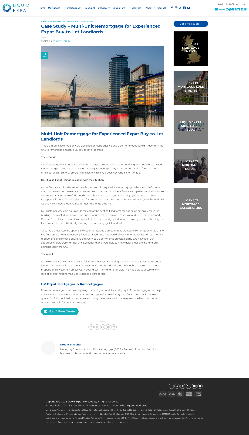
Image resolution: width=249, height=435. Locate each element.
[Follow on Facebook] (172, 8)
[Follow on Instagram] (176, 8)
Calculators (120, 7)
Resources (136, 7)
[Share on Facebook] (91, 327)
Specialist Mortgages (97, 7)
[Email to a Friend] (102, 327)
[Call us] (188, 386)
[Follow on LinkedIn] (184, 8)
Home (42, 8)
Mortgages (55, 7)
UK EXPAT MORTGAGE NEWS (190, 47)
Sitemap (106, 405)
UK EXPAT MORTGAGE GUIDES (190, 165)
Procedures (93, 405)
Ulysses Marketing (136, 405)
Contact (161, 8)
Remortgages (73, 7)
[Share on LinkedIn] (114, 327)
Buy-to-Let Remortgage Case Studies (60, 21)
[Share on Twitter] (96, 327)
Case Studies (86, 21)
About (150, 7)
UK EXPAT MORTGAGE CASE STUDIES (191, 86)
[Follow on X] (180, 8)
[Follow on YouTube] (188, 8)
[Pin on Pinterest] (108, 327)
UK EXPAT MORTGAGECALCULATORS (191, 204)
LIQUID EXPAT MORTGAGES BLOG (190, 126)
